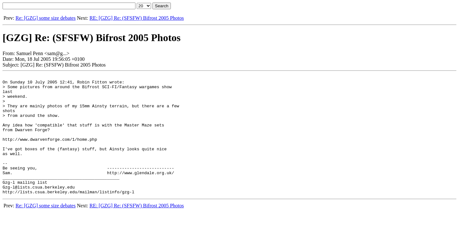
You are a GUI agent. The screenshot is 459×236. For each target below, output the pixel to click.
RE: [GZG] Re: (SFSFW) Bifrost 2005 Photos (137, 18)
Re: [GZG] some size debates (46, 18)
